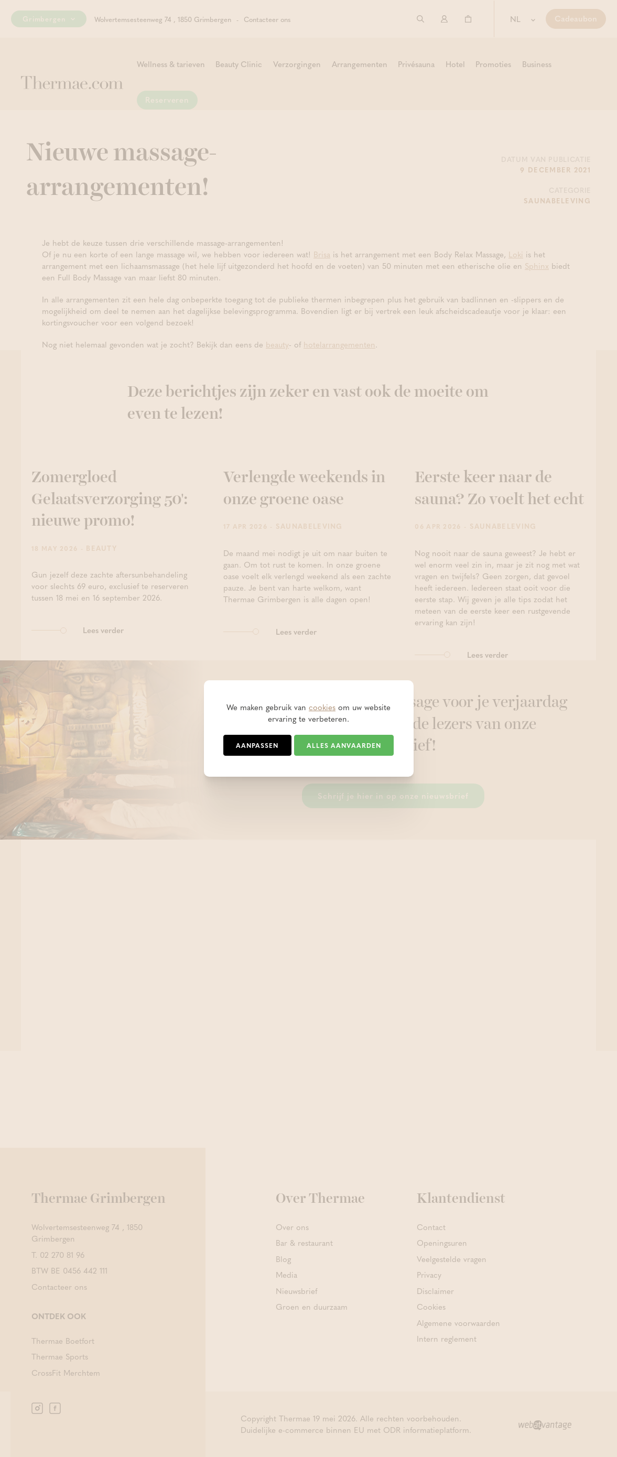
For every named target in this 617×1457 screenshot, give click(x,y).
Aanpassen (257, 745)
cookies (322, 707)
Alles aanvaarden (344, 745)
